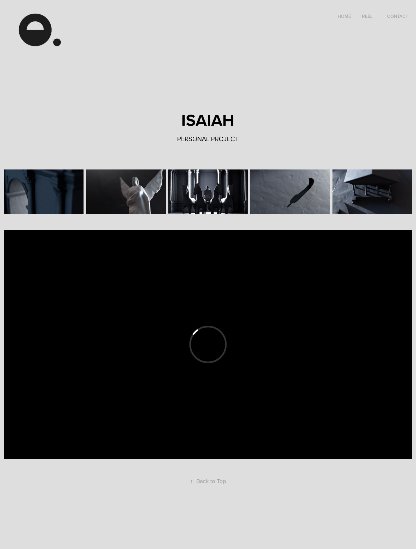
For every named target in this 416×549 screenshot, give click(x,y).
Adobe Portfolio (219, 526)
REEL (367, 16)
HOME (344, 16)
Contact (397, 16)
